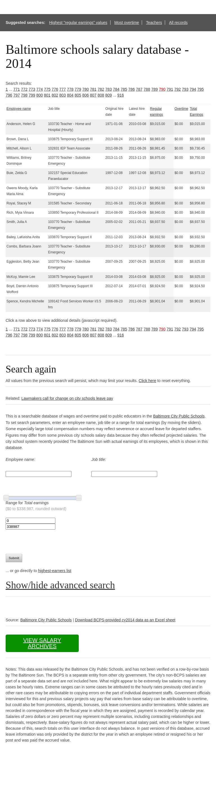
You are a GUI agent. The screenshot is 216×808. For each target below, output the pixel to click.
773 (32, 89)
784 (116, 89)
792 (177, 89)
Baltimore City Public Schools (179, 416)
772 (24, 89)
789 (154, 89)
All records (178, 22)
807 (93, 95)
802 (55, 95)
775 (47, 89)
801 (47, 95)
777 (62, 89)
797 (16, 95)
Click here (147, 380)
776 (55, 89)
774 (39, 89)
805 (78, 95)
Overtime (181, 109)
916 (120, 95)
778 (70, 89)
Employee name (18, 109)
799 (32, 95)
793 (185, 89)
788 (147, 89)
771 (16, 89)
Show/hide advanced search (60, 585)
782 (101, 89)
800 (39, 95)
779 (78, 89)
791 (169, 89)
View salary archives (42, 643)
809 (108, 95)
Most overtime (126, 22)
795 (200, 89)
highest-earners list (54, 570)
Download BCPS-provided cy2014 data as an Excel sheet (125, 620)
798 (24, 95)
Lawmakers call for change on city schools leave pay (67, 398)
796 (9, 95)
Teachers (154, 22)
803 (62, 95)
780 (85, 89)
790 (162, 89)
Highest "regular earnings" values (78, 22)
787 (139, 89)
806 (85, 95)
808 (101, 95)
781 (93, 89)
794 (193, 89)
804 (70, 95)
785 (124, 89)
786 (131, 89)
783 (108, 89)
